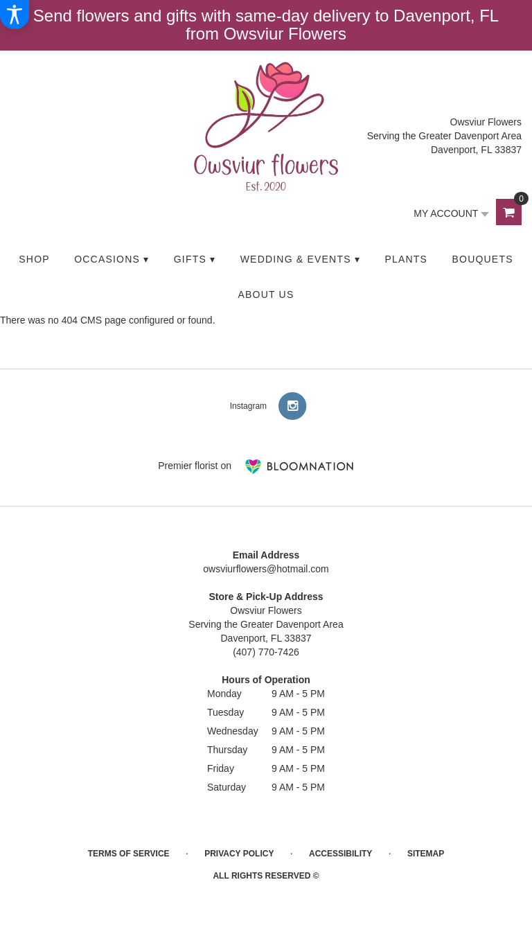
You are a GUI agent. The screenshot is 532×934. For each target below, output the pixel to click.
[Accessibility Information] (14, 14)
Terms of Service (129, 853)
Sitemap (425, 853)
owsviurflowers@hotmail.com (265, 568)
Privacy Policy (239, 853)
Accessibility (340, 853)
